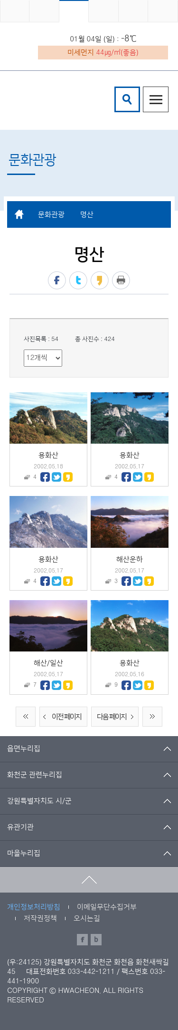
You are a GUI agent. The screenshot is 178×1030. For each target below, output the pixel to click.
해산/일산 (48, 663)
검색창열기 (127, 99)
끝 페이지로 (152, 717)
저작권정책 (40, 918)
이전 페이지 (60, 717)
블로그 (96, 939)
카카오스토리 (100, 280)
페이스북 (57, 280)
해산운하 (129, 559)
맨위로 (89, 880)
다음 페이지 (117, 717)
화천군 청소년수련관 (52, 100)
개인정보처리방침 (33, 907)
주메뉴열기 (156, 99)
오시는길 (87, 918)
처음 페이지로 (26, 717)
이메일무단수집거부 (107, 907)
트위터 (78, 280)
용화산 (48, 455)
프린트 (121, 280)
